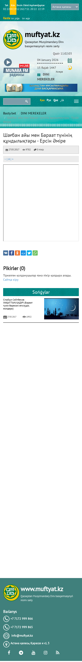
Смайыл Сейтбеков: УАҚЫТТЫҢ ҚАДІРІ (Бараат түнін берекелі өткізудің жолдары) (18, 304)
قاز (62, 100)
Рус (49, 100)
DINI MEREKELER (33, 113)
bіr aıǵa (26, 18)
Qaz (55, 100)
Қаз (42, 100)
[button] (16, 59)
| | (8, 159)
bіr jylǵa (15, 18)
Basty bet (9, 113)
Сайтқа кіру (11, 280)
